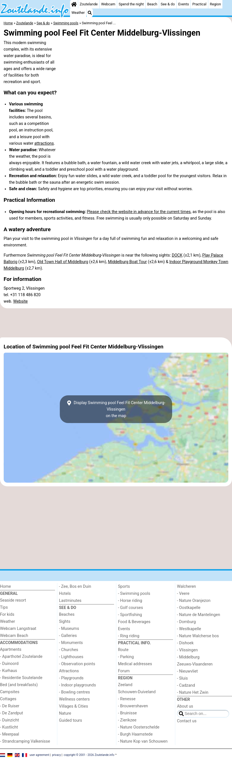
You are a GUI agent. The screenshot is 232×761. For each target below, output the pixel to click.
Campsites (9, 692)
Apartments (10, 649)
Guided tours (70, 720)
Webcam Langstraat (18, 628)
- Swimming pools (134, 593)
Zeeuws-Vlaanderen (195, 664)
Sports (124, 586)
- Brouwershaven (133, 706)
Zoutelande (89, 4)
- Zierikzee (127, 720)
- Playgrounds (71, 678)
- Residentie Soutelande (21, 677)
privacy (56, 754)
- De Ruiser (9, 706)
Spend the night (131, 4)
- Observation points (77, 664)
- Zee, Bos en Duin (75, 586)
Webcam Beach (14, 635)
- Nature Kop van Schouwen (143, 741)
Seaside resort (13, 600)
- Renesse (126, 699)
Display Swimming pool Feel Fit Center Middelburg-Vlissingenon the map (116, 409)
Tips (4, 607)
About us (185, 706)
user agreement (39, 754)
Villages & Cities (73, 706)
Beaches (67, 614)
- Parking (126, 656)
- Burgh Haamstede (135, 734)
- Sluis (182, 678)
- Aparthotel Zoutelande (21, 656)
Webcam (108, 4)
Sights (64, 621)
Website (20, 301)
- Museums (69, 628)
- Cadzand (186, 685)
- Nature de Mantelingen (198, 614)
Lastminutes (70, 600)
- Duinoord (9, 663)
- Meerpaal (9, 734)
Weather (78, 12)
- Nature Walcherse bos (198, 636)
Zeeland (125, 684)
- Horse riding (130, 600)
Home (5, 586)
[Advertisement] (116, 323)
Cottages (8, 699)
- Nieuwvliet (187, 671)
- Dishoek (185, 643)
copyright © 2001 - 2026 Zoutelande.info (89, 754)
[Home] (74, 4)
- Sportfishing (130, 614)
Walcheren (186, 586)
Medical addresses (135, 664)
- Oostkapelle (188, 607)
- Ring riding (128, 636)
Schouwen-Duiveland (137, 692)
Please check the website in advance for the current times (139, 211)
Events (183, 4)
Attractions (69, 671)
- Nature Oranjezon (194, 600)
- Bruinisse (127, 713)
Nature (65, 713)
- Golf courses (130, 607)
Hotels (65, 593)
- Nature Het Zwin (192, 692)
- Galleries (68, 635)
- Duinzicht (9, 720)
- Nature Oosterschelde (138, 727)
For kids (7, 614)
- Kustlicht (9, 727)
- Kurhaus (8, 670)
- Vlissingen (187, 650)
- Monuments (71, 642)
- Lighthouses (71, 656)
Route (123, 649)
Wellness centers (74, 699)
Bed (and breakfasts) (19, 684)
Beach (152, 4)
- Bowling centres (74, 692)
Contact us (186, 721)
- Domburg (186, 621)
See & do (168, 4)
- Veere (183, 593)
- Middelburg (188, 657)
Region (215, 4)
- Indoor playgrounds (77, 685)
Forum (124, 671)
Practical (199, 4)
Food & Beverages (134, 621)
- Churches (68, 649)
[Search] (90, 12)
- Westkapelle (189, 628)
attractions (44, 143)
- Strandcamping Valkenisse (25, 741)
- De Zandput (11, 713)
